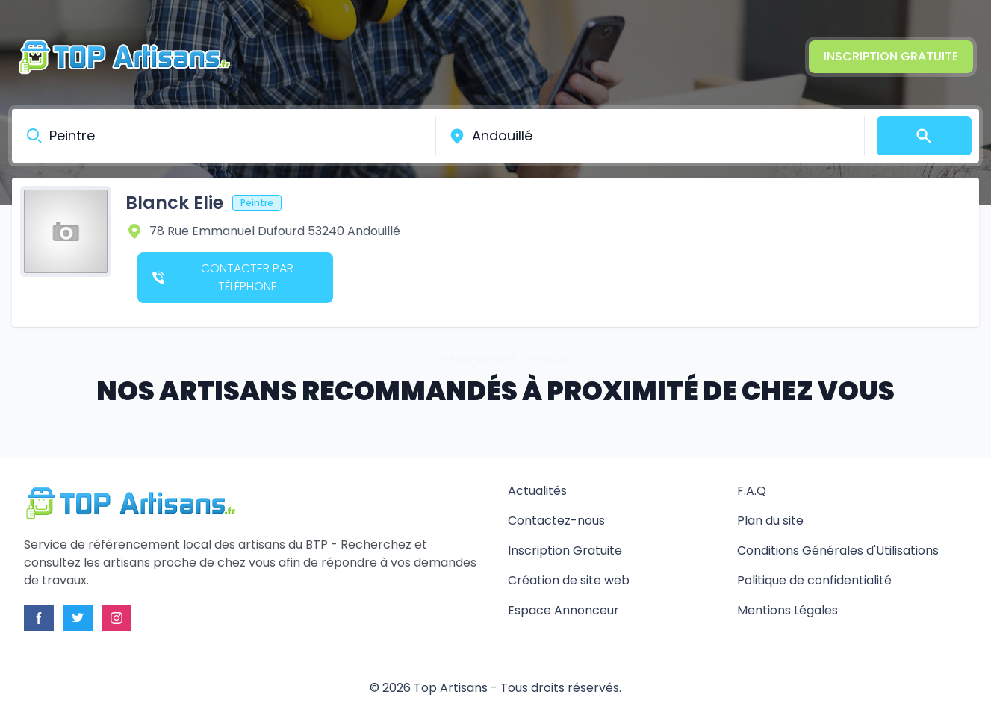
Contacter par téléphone (222, 277)
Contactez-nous (556, 520)
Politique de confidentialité (814, 580)
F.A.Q (751, 490)
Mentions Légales (787, 610)
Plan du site (770, 520)
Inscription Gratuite (891, 56)
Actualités (537, 490)
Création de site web (569, 580)
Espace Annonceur (563, 610)
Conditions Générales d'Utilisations (838, 550)
